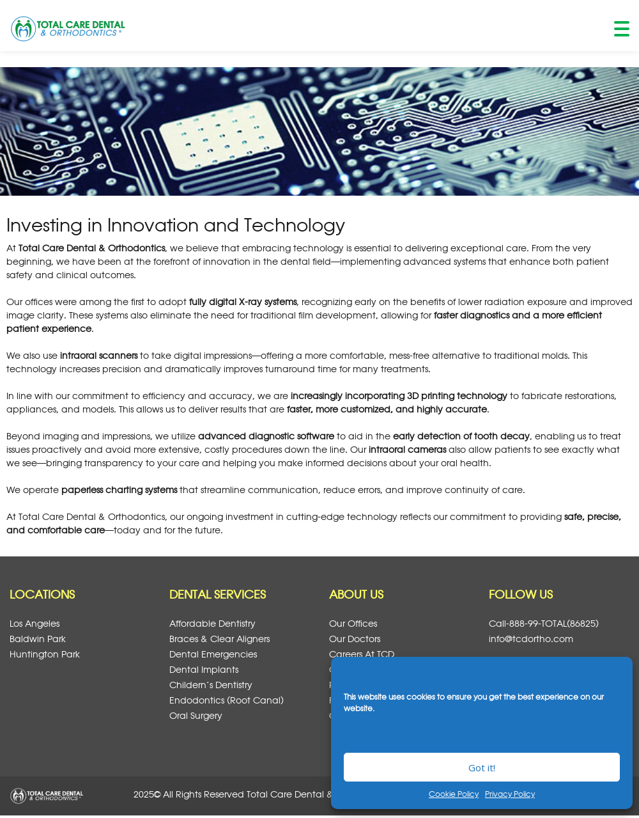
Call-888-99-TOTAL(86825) (544, 623)
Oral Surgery (195, 715)
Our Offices (353, 623)
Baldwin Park (38, 639)
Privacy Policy (510, 794)
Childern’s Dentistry (210, 685)
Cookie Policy (454, 794)
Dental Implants (203, 669)
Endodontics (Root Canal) (226, 700)
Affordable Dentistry (212, 623)
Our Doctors (354, 639)
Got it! (481, 767)
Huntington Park (45, 654)
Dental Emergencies (213, 654)
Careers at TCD (361, 654)
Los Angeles (34, 623)
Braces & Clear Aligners (219, 639)
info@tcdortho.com (531, 639)
